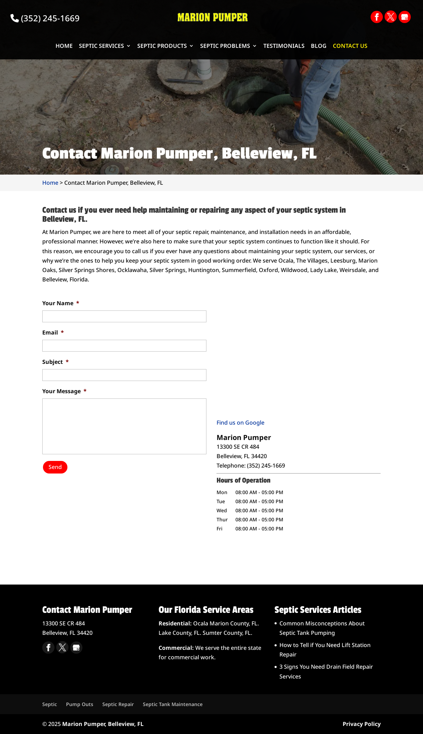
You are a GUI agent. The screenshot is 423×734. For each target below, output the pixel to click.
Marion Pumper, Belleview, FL (103, 724)
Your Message (64, 391)
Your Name (60, 303)
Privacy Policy (362, 724)
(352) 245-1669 (45, 18)
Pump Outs (79, 704)
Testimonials (284, 46)
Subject (55, 362)
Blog (319, 46)
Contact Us (350, 46)
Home (64, 46)
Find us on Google (240, 422)
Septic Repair (118, 704)
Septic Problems (225, 46)
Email (53, 332)
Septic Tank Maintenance (173, 704)
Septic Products (162, 46)
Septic (49, 704)
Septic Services (101, 46)
